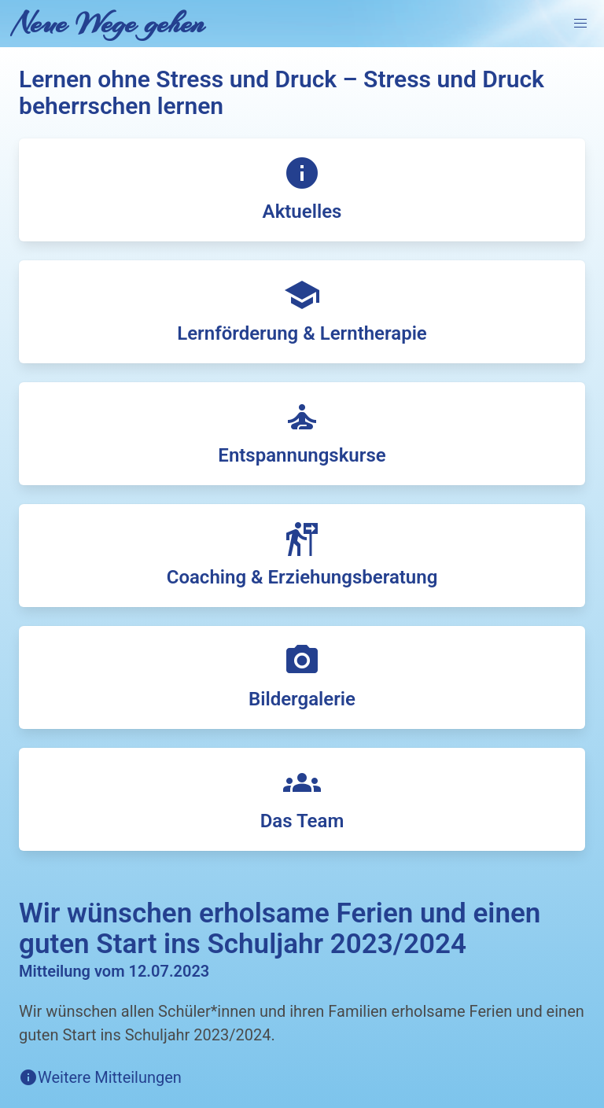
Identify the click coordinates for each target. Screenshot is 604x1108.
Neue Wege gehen (108, 23)
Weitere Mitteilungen (110, 1077)
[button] (580, 23)
